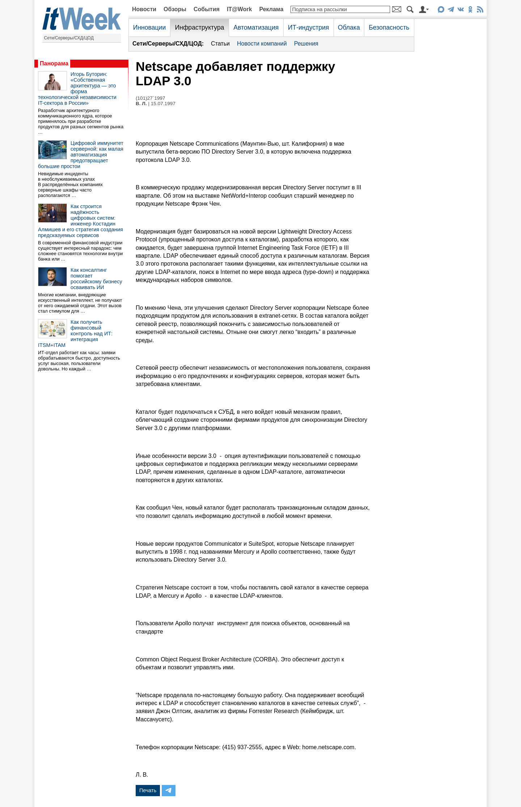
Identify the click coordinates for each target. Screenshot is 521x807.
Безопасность (389, 27)
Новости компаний (262, 43)
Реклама (271, 9)
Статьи (220, 43)
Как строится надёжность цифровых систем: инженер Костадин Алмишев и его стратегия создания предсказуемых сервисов (80, 220)
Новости (144, 9)
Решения (306, 43)
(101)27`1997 (150, 98)
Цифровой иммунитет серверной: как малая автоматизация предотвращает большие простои (80, 154)
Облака (349, 27)
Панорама (54, 63)
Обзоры (175, 9)
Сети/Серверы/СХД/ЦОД (69, 37)
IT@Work (239, 9)
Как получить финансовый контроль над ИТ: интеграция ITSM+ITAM (75, 333)
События (207, 9)
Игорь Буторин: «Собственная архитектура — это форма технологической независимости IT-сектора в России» (77, 88)
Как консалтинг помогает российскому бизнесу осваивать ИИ (96, 278)
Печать (147, 790)
